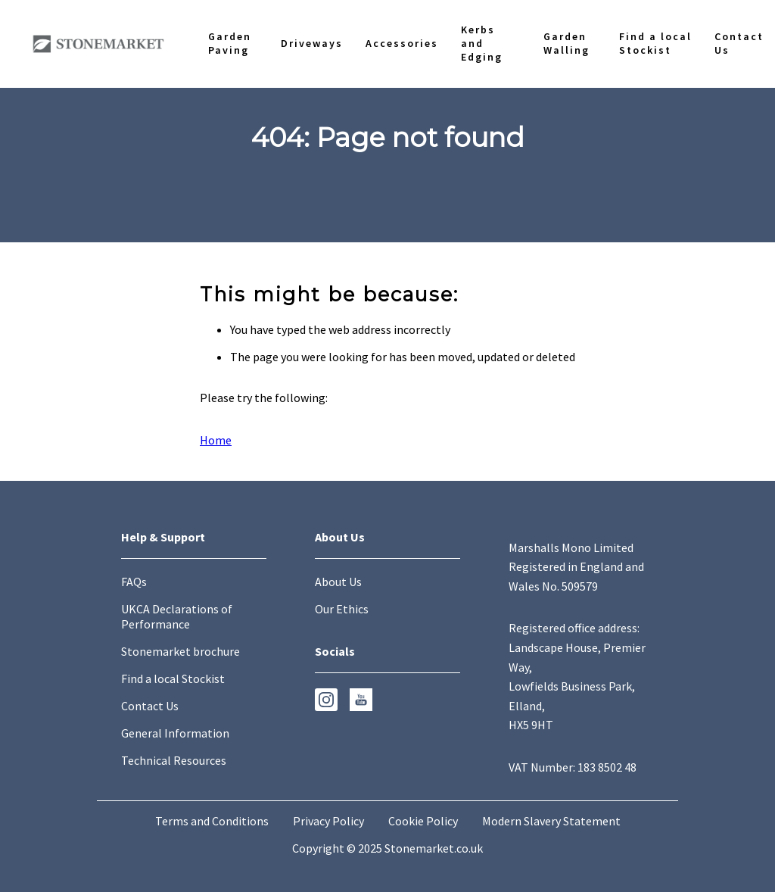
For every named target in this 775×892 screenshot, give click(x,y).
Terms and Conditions (212, 820)
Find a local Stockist (655, 43)
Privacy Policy (328, 820)
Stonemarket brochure (180, 651)
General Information (175, 733)
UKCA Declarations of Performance (176, 616)
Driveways (312, 43)
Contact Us (739, 43)
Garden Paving (229, 43)
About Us (338, 581)
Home (216, 440)
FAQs (134, 581)
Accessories (402, 43)
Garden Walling (566, 43)
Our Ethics (342, 608)
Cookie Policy (423, 820)
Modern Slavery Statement (551, 820)
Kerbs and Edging (482, 43)
